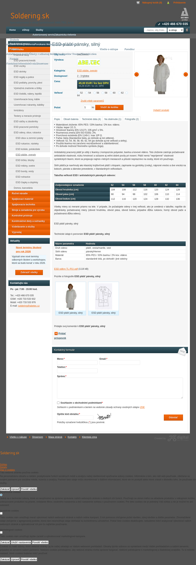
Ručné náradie (19, 193)
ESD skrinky (18, 71)
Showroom (37, 437)
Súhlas (3, 464)
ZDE (142, 407)
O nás (33, 63)
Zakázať (5, 489)
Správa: (61, 376)
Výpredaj (16, 232)
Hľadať (187, 30)
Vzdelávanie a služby (22, 226)
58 (106, 92)
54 (89, 92)
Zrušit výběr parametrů (92, 101)
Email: (103, 359)
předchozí (137, 74)
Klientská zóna (89, 437)
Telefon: (62, 367)
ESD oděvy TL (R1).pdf (66, 269)
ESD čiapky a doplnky (25, 182)
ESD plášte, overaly (87, 70)
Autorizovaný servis (43, 34)
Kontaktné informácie (18, 63)
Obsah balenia (71, 119)
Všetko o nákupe (18, 437)
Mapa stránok (55, 437)
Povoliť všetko (29, 489)
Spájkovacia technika (22, 204)
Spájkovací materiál (21, 199)
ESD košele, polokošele (26, 149)
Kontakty (72, 437)
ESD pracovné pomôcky (24, 127)
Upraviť (15, 489)
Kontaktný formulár (64, 350)
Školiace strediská (65, 44)
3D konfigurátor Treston (67, 54)
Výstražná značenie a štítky (26, 88)
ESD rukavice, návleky (26, 143)
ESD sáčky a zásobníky (24, 121)
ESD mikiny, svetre (24, 165)
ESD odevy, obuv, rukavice (26, 132)
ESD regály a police (22, 77)
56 (97, 92)
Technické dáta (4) (91, 119)
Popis (57, 119)
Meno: (61, 359)
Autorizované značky (17, 54)
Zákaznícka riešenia (65, 34)
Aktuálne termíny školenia (20, 44)
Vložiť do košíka (109, 107)
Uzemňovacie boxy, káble (25, 99)
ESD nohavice (21, 177)
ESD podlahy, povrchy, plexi (26, 82)
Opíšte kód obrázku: (68, 414)
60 (114, 92)
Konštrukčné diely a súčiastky (27, 221)
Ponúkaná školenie (45, 44)
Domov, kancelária (22, 188)
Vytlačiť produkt (161, 110)
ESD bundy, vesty (23, 171)
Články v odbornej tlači (41, 54)
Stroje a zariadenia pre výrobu (27, 210)
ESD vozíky (18, 66)
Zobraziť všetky (29, 272)
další (185, 74)
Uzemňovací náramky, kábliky (27, 105)
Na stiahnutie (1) (112, 119)
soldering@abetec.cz (29, 305)
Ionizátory (17, 110)
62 (122, 92)
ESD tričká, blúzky (23, 160)
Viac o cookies (7, 470)
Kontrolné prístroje (21, 215)
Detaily (3, 467)
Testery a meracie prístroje (26, 116)
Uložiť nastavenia (21, 542)
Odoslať (173, 417)
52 (81, 92)
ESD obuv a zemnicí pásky (28, 138)
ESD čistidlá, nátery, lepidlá (26, 93)
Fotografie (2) (132, 119)
